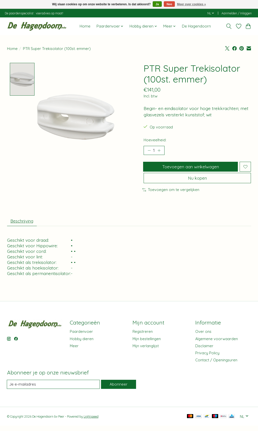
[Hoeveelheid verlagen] (149, 150)
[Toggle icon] (228, 26)
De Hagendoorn (196, 26)
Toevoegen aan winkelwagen (189, 168)
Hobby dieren (81, 343)
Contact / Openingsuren (216, 365)
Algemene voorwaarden (216, 343)
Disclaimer (204, 350)
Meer (74, 350)
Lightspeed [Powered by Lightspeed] (91, 421)
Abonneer (118, 389)
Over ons (203, 336)
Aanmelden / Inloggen (236, 13)
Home (85, 26)
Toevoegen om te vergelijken (170, 193)
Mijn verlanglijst (146, 350)
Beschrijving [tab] (23, 225)
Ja (157, 4)
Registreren (143, 336)
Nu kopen (197, 181)
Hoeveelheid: (155, 140)
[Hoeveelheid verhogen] (160, 150)
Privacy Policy (207, 358)
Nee (169, 4)
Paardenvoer (81, 336)
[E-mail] (53, 389)
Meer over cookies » (191, 4)
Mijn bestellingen (147, 343)
